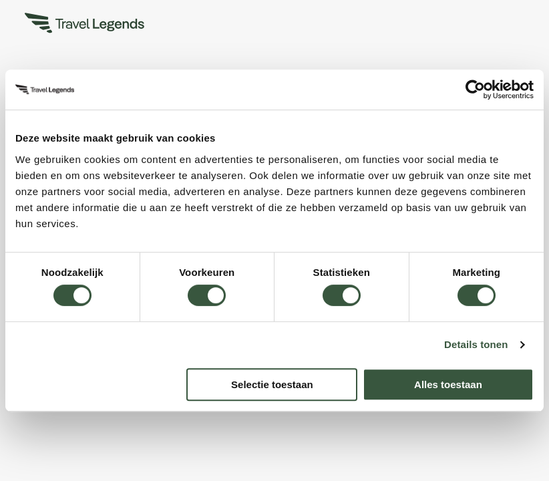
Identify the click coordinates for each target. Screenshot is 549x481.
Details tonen (476, 344)
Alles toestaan (448, 384)
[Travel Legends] (84, 25)
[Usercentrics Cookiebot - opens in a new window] (475, 89)
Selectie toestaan (272, 384)
